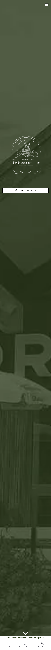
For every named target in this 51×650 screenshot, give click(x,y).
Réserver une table (25, 190)
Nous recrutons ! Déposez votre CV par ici (25, 638)
